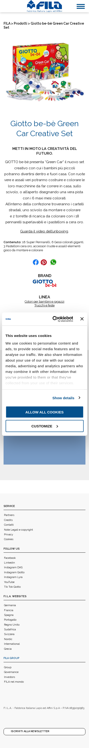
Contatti (9, 524)
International (12, 643)
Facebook (10, 558)
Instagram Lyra (13, 577)
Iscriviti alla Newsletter (30, 731)
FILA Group (11, 658)
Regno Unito (11, 624)
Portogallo (10, 619)
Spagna (9, 615)
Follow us (12, 548)
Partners (9, 515)
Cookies (8, 539)
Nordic (8, 639)
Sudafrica (10, 629)
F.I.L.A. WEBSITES (15, 596)
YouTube (9, 582)
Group (7, 667)
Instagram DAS (13, 567)
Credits (8, 520)
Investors (9, 677)
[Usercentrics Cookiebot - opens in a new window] (54, 319)
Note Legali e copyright (18, 529)
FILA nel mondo (14, 681)
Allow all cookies (44, 412)
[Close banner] (82, 319)
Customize (44, 426)
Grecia (8, 648)
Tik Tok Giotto (12, 586)
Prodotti (20, 23)
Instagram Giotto (14, 572)
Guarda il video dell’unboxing (44, 231)
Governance (11, 672)
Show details (63, 398)
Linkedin (9, 562)
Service (9, 506)
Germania (10, 605)
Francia (8, 610)
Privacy (8, 534)
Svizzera (9, 634)
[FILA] (44, 6)
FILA (7, 23)
